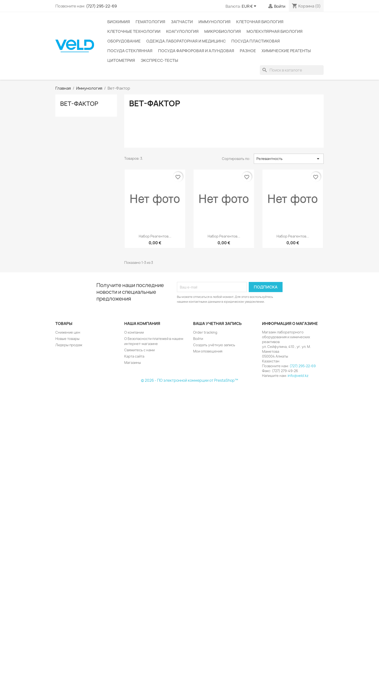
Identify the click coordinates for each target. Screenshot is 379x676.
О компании (134, 332)
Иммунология (214, 21)
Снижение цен (67, 332)
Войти (198, 338)
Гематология (150, 21)
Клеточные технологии (133, 31)
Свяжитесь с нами (139, 350)
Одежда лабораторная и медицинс (186, 41)
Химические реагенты (286, 50)
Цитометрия (121, 60)
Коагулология (182, 31)
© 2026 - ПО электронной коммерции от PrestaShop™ (189, 380)
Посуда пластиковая (255, 41)
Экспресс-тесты (159, 60)
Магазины (132, 362)
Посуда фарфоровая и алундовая (196, 50)
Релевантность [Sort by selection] (288, 159)
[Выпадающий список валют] (250, 6)
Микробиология (222, 31)
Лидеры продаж (68, 345)
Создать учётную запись (214, 345)
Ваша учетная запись (217, 323)
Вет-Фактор (79, 104)
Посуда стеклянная (130, 50)
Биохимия (118, 21)
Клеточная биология (260, 21)
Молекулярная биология (275, 31)
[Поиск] (292, 70)
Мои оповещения (207, 351)
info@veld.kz (298, 375)
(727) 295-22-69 (101, 6)
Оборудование (124, 41)
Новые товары (67, 338)
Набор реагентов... (155, 236)
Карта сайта (134, 356)
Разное (248, 50)
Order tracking (205, 332)
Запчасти (182, 21)
